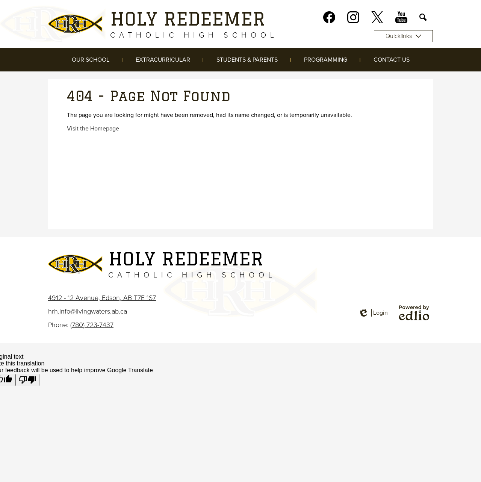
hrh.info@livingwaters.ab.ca (87, 311)
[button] (91, 59)
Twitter (377, 18)
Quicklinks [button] (403, 36)
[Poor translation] (27, 380)
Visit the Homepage (93, 128)
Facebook (329, 18)
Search (423, 19)
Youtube (401, 18)
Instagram (353, 18)
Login (373, 313)
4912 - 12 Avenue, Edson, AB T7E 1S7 (102, 298)
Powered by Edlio (414, 312)
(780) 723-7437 (91, 325)
